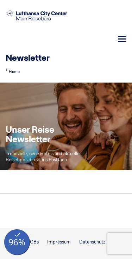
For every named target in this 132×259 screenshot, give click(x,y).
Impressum (59, 242)
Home (14, 71)
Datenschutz (92, 242)
